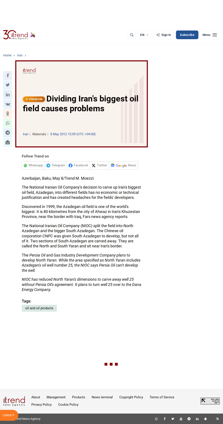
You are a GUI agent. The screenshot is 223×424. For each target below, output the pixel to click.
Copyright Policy (131, 397)
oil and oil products (39, 308)
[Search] (131, 34)
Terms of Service (162, 397)
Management (56, 397)
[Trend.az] (19, 35)
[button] (8, 75)
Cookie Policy (68, 405)
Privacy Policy (41, 405)
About (35, 397)
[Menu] (210, 34)
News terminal (102, 397)
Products (78, 397)
